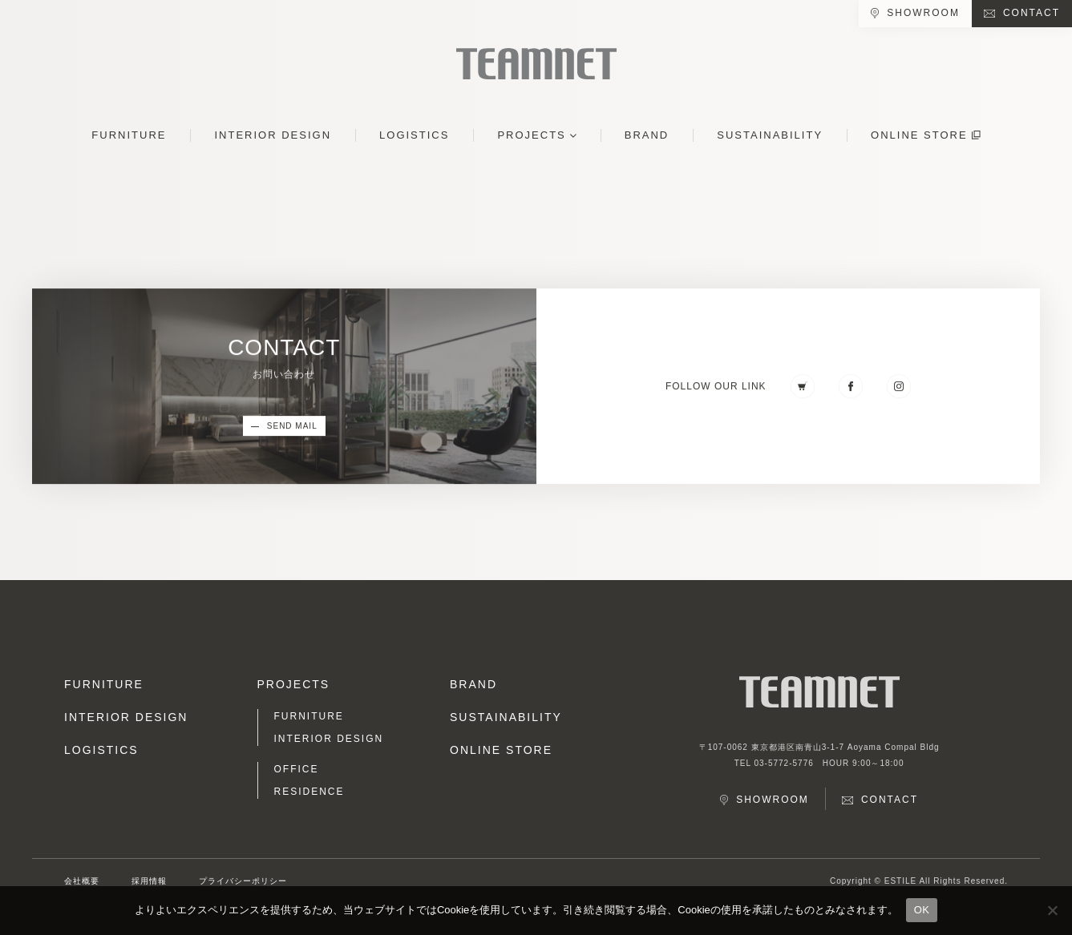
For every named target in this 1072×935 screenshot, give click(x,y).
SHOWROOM (923, 12)
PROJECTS (531, 135)
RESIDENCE (309, 791)
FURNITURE (128, 135)
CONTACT (1031, 12)
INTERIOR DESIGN (272, 135)
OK (921, 910)
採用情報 (149, 881)
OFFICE (296, 769)
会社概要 (81, 881)
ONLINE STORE (919, 135)
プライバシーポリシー (243, 881)
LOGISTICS (414, 135)
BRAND (647, 135)
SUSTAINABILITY (770, 135)
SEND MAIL (292, 426)
